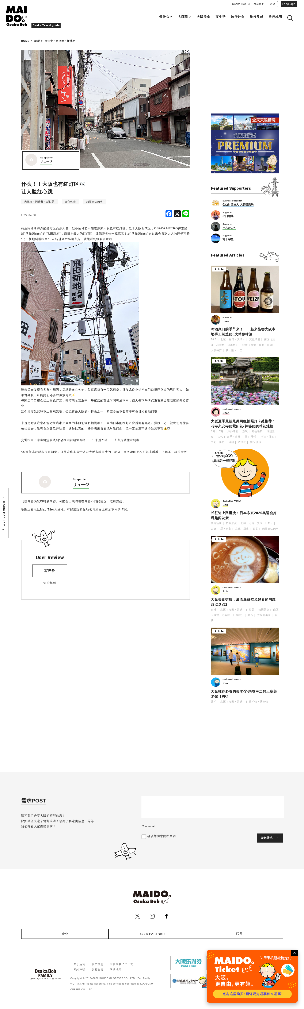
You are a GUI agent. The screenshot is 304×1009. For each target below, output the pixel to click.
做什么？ (166, 17)
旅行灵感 (256, 17)
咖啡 (213, 609)
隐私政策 (97, 969)
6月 (213, 431)
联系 (239, 933)
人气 (220, 436)
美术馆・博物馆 (258, 701)
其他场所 (254, 339)
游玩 (245, 431)
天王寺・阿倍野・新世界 (60, 40)
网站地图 (116, 969)
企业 (65, 933)
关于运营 (79, 964)
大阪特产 (216, 350)
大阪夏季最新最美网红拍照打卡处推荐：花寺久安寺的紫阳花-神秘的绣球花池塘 (243, 423)
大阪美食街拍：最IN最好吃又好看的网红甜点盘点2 (243, 602)
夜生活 (221, 17)
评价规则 (49, 583)
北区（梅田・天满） (233, 339)
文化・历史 (218, 442)
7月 (221, 431)
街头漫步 (255, 442)
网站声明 (79, 969)
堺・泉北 (225, 528)
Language (288, 4)
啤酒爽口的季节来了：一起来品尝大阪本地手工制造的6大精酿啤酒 (243, 331)
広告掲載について (121, 964)
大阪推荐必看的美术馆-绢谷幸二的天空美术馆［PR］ (244, 694)
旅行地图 (275, 17)
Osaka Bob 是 (241, 4)
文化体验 (70, 201)
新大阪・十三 (234, 350)
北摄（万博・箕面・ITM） (258, 344)
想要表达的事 (94, 201)
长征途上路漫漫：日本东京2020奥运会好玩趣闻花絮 (244, 515)
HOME (25, 40)
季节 (254, 436)
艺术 (213, 701)
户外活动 (232, 431)
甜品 (251, 609)
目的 (231, 442)
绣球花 (242, 442)
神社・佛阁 (267, 436)
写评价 (49, 571)
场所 (37, 40)
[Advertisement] (245, 76)
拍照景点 (231, 523)
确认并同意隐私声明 (161, 836)
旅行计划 (237, 17)
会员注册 (97, 964)
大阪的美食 (264, 615)
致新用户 (259, 4)
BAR (214, 339)
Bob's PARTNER (152, 933)
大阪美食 (203, 17)
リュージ (46, 161)
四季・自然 (234, 436)
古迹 (213, 528)
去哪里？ (184, 17)
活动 (273, 4)
